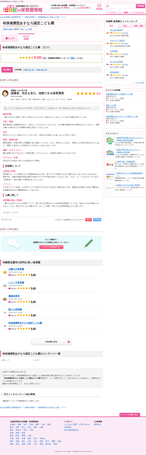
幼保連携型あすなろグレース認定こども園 (122, 116)
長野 (17, 427)
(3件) (126, 64)
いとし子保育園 (16, 282)
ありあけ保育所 (116, 62)
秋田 (37, 424)
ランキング (139, 13)
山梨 (41, 427)
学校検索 (140, 6)
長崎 (23, 444)
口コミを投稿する (51, 247)
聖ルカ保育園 (15, 309)
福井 (35, 427)
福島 (49, 424)
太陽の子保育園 (16, 269)
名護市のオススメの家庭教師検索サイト (129, 174)
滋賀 (29, 438)
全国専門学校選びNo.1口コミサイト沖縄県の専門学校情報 (129, 139)
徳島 (41, 441)
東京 (11, 430)
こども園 (28, 29)
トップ (112, 13)
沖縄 (55, 444)
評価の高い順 (28, 70)
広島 (29, 441)
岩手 (25, 424)
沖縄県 (5, 29)
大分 (35, 444)
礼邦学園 (113, 51)
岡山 (23, 441)
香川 (47, 441)
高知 (59, 441)
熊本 (29, 444)
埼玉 (25, 430)
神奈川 (18, 430)
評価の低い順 (41, 70)
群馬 (17, 433)
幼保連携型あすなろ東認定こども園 (119, 94)
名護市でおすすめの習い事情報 (128, 185)
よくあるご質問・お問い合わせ (77, 424)
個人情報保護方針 (71, 430)
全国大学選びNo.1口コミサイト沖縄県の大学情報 (128, 151)
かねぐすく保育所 (117, 41)
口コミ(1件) (26, 37)
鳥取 (11, 441)
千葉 (31, 430)
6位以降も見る (51, 342)
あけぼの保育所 (116, 30)
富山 (23, 427)
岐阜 (17, 436)
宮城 (31, 424)
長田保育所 (114, 72)
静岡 (23, 436)
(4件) (126, 33)
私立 (22, 29)
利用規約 (68, 427)
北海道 (12, 424)
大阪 (11, 438)
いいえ (97, 219)
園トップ (10, 38)
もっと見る (140, 83)
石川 (29, 427)
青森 (19, 424)
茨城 (11, 433)
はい (88, 219)
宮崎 (41, 444)
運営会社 (97, 424)
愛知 (11, 436)
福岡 (11, 444)
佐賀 (17, 444)
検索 (126, 13)
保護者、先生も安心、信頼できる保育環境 (37, 93)
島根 (17, 441)
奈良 (35, 438)
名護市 (10, 29)
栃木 (23, 433)
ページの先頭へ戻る (130, 415)
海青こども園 (111, 105)
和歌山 (42, 438)
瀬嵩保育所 (14, 296)
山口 (35, 441)
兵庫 (17, 438)
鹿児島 (48, 444)
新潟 (11, 427)
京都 (23, 438)
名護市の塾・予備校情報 (125, 162)
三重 (29, 436)
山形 (43, 424)
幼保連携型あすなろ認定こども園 (25, 323)
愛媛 (53, 441)
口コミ (37, 360)
